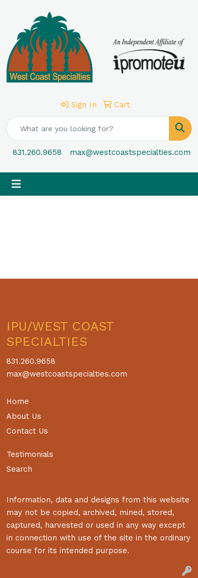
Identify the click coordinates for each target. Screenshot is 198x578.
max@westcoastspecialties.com (130, 152)
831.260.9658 (37, 152)
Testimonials (29, 454)
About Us (23, 416)
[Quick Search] (87, 128)
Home (17, 401)
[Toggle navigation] (16, 184)
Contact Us (27, 431)
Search (19, 469)
